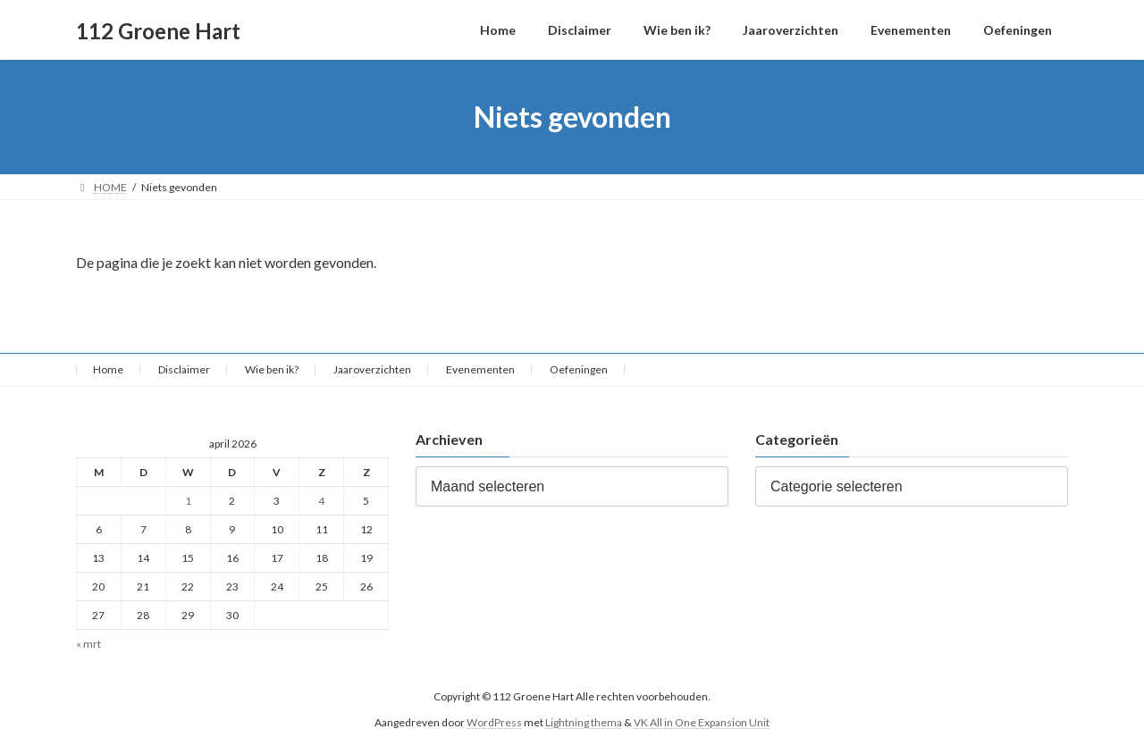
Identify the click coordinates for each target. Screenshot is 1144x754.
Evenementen (480, 369)
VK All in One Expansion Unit (702, 722)
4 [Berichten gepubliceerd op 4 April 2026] (321, 500)
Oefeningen (579, 369)
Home (108, 369)
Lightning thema (583, 722)
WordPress (494, 722)
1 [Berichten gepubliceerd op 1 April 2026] (188, 500)
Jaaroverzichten (372, 369)
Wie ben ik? (272, 369)
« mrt (88, 644)
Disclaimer (184, 369)
